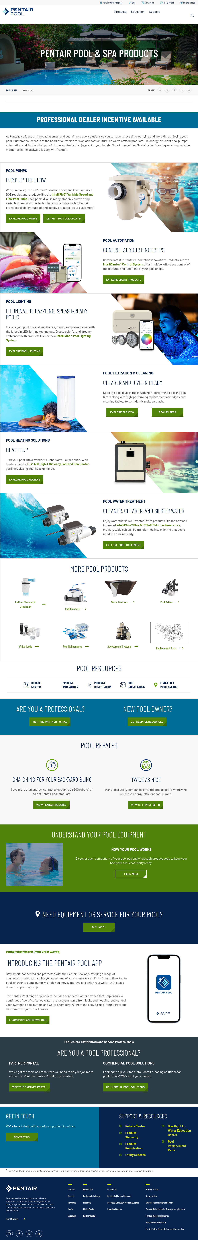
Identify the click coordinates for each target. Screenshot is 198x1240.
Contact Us (149, 2)
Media (70, 1209)
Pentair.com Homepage (113, 2)
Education (138, 11)
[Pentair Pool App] (27, 1020)
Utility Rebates (135, 1155)
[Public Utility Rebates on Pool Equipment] (145, 805)
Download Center (114, 1209)
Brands (71, 1195)
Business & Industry (91, 1195)
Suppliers (72, 1215)
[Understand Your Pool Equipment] (131, 874)
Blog (133, 2)
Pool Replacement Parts (177, 1146)
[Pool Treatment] (123, 545)
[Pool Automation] (123, 279)
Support (154, 11)
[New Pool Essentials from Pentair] (147, 721)
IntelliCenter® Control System (123, 264)
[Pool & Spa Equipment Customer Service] (22, 1137)
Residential (88, 1189)
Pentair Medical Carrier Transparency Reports (165, 1209)
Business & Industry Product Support (123, 1202)
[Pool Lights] (24, 351)
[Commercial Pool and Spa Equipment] (125, 1087)
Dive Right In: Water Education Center (179, 1130)
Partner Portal (189, 2)
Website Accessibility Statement (159, 1202)
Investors (72, 1202)
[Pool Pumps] (23, 218)
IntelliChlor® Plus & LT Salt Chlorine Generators (148, 525)
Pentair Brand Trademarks (157, 1215)
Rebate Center (135, 1126)
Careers (71, 1189)
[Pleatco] (122, 412)
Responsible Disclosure (156, 1222)
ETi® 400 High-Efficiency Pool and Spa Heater (58, 464)
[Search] (192, 15)
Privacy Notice (152, 1189)
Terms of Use (151, 1195)
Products (120, 11)
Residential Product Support (119, 1195)
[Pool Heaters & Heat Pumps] (24, 479)
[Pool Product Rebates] (51, 805)
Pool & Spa (11, 90)
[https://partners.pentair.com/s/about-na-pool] (49, 721)
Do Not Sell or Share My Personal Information (165, 1228)
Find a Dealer (168, 2)
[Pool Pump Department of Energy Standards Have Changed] (64, 218)
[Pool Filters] (167, 412)
